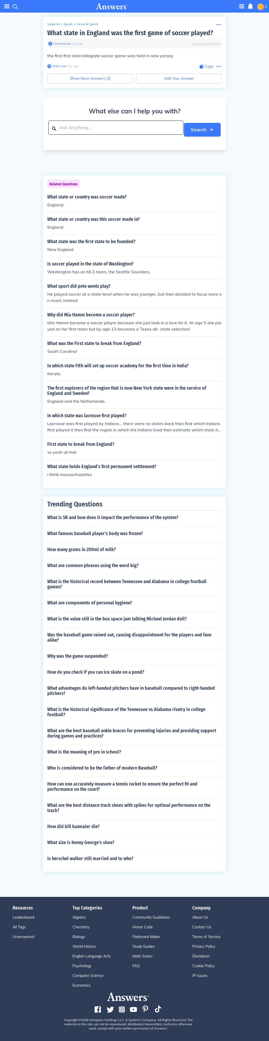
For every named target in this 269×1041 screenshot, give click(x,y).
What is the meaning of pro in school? (84, 750)
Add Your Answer (179, 78)
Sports (68, 24)
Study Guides (143, 944)
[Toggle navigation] (241, 6)
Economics (81, 983)
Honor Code (142, 925)
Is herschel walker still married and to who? (90, 857)
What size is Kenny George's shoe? (80, 841)
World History (84, 944)
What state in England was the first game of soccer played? (130, 33)
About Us (200, 915)
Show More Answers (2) (90, 78)
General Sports (87, 24)
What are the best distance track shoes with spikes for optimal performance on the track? (128, 806)
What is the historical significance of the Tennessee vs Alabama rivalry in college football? (126, 710)
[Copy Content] (206, 66)
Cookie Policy (203, 964)
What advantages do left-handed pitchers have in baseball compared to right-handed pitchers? (131, 688)
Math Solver (142, 954)
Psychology (82, 964)
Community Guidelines (151, 915)
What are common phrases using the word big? (93, 564)
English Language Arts (92, 954)
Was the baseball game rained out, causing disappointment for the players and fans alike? (129, 635)
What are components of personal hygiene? (89, 601)
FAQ (136, 964)
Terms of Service (206, 935)
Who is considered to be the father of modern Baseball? (102, 766)
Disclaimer (201, 954)
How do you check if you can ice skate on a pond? (95, 670)
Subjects (53, 24)
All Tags (19, 925)
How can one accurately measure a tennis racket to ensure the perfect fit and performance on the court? (122, 784)
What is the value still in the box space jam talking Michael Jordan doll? (117, 617)
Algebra (79, 915)
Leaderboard (23, 915)
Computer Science (88, 973)
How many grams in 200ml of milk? (81, 548)
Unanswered (23, 935)
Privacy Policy (203, 944)
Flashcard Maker (146, 935)
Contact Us (201, 925)
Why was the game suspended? (77, 654)
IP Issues (200, 973)
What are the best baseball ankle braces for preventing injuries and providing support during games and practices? (131, 731)
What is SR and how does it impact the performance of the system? (112, 516)
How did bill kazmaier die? (73, 825)
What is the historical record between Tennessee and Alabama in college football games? (126, 582)
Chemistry (81, 925)
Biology (79, 935)
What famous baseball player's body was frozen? (95, 532)
